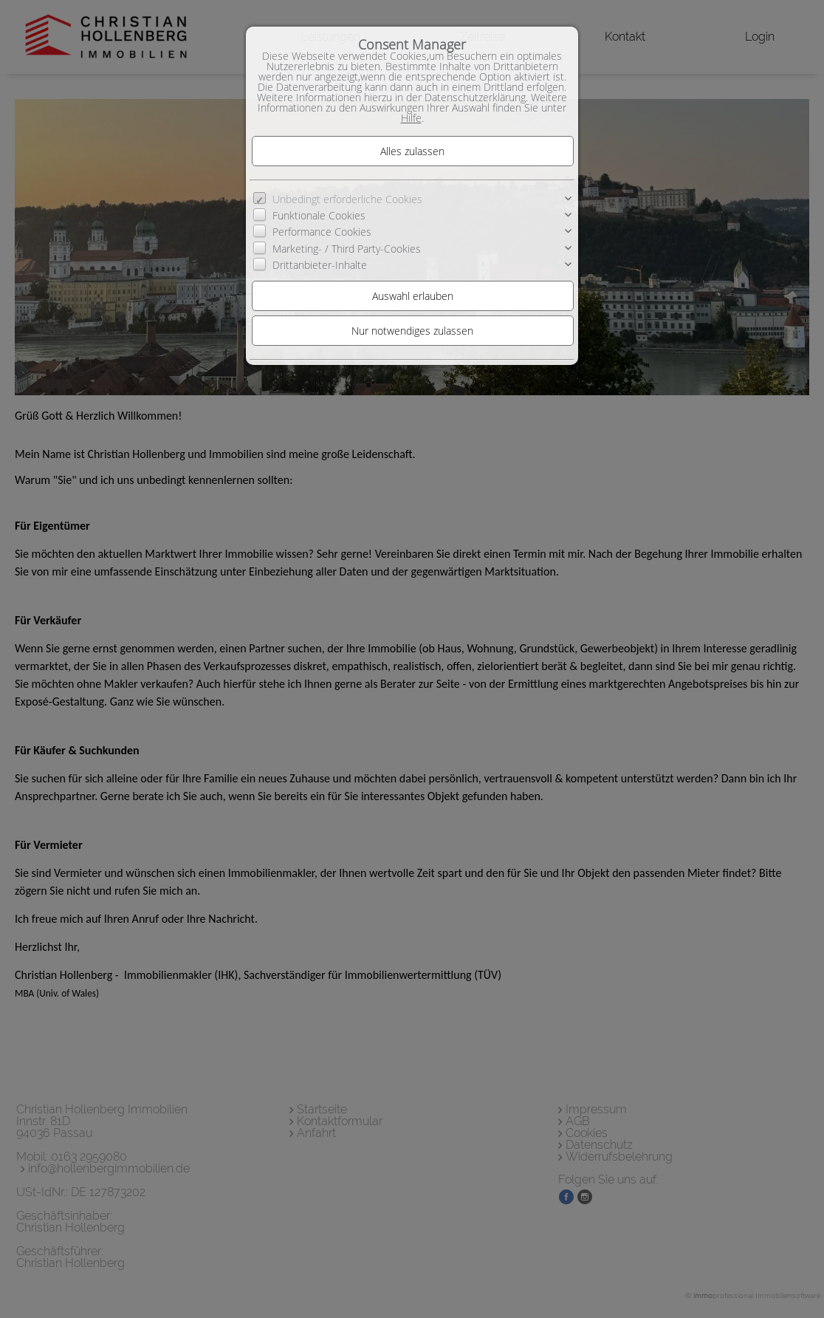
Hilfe (411, 118)
